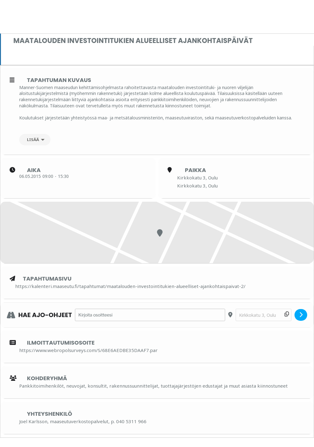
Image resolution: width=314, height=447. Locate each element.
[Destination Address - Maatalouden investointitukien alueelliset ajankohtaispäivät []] (263, 315)
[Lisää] (34, 139)
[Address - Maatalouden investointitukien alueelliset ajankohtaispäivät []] (150, 315)
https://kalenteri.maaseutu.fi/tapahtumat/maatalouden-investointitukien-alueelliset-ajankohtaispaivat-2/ (130, 286)
